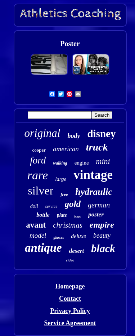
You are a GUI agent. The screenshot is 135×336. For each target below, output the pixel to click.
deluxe (78, 236)
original (42, 133)
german (99, 205)
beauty (102, 235)
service (51, 206)
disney (101, 133)
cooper (39, 150)
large (60, 179)
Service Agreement (70, 323)
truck (97, 147)
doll (34, 206)
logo (77, 216)
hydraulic (93, 192)
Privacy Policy (70, 310)
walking (60, 163)
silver (40, 190)
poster (96, 214)
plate (62, 215)
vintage (93, 175)
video (70, 260)
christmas (67, 225)
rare (37, 175)
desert (76, 250)
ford (38, 160)
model (38, 235)
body (73, 135)
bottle (42, 215)
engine (82, 163)
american (66, 149)
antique (43, 247)
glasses (58, 237)
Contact (70, 298)
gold (73, 204)
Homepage (70, 286)
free (64, 194)
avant (36, 224)
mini (103, 161)
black (103, 248)
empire (102, 224)
